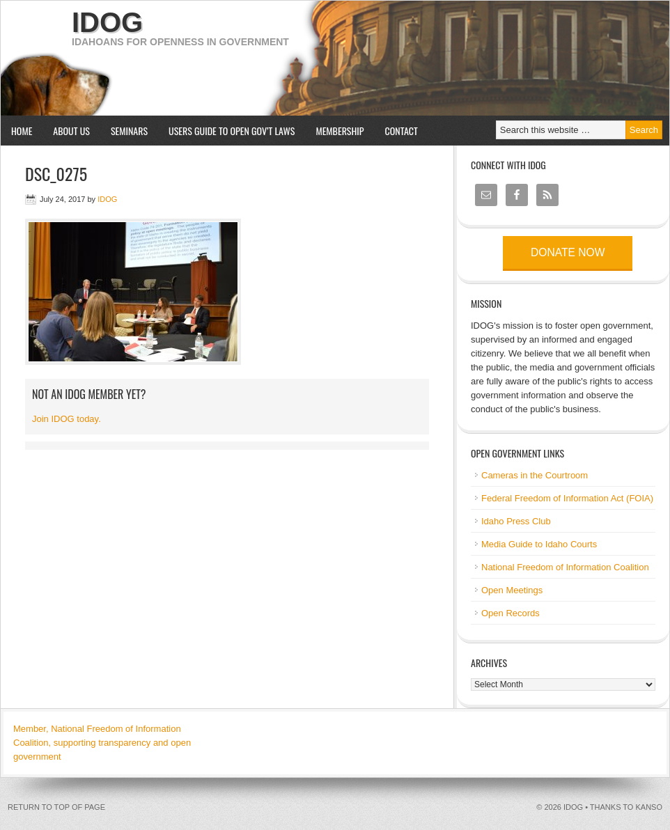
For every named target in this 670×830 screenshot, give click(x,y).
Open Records (510, 613)
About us (66, 130)
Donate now (568, 252)
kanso (648, 807)
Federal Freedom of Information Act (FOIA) (567, 498)
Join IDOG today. (66, 419)
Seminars (124, 130)
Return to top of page (56, 807)
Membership (339, 130)
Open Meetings (512, 590)
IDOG (107, 22)
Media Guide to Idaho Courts (539, 544)
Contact (401, 130)
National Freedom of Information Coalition (565, 567)
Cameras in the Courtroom (534, 475)
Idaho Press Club (516, 521)
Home (21, 130)
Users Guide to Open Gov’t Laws (232, 130)
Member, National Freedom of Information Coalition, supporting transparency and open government (102, 742)
